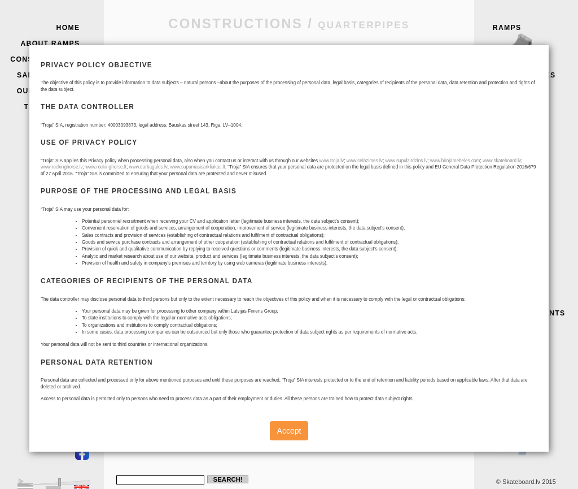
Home (68, 28)
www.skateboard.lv (502, 160)
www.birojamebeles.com (455, 160)
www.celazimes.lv (365, 160)
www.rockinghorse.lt (105, 167)
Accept (289, 430)
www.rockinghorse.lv (62, 167)
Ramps (532, 43)
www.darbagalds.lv (148, 167)
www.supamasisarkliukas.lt (197, 167)
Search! (228, 479)
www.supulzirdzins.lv (406, 160)
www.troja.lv (331, 160)
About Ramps (50, 43)
